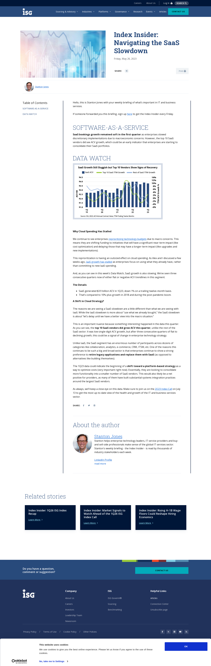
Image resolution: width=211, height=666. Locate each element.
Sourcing (112, 598)
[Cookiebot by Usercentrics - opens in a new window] (19, 660)
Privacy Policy (29, 626)
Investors (69, 604)
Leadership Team (73, 610)
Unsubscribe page (159, 604)
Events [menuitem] (149, 11)
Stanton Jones (42, 86)
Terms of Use (50, 626)
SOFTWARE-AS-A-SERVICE (35, 108)
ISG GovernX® (115, 593)
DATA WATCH (30, 114)
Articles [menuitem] (162, 11)
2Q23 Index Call (163, 389)
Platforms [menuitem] (103, 11)
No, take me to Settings (51, 660)
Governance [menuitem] (121, 11)
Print (182, 71)
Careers (137, 3)
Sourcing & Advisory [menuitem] (66, 11)
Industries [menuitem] (87, 11)
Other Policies (90, 626)
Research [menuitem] (137, 11)
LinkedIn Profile (103, 460)
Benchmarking (115, 604)
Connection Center (159, 598)
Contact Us (178, 11)
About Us (150, 3)
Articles (153, 593)
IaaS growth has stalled (99, 261)
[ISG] (29, 11)
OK (186, 645)
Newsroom (70, 616)
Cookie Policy (69, 626)
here (129, 114)
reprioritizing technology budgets (128, 239)
